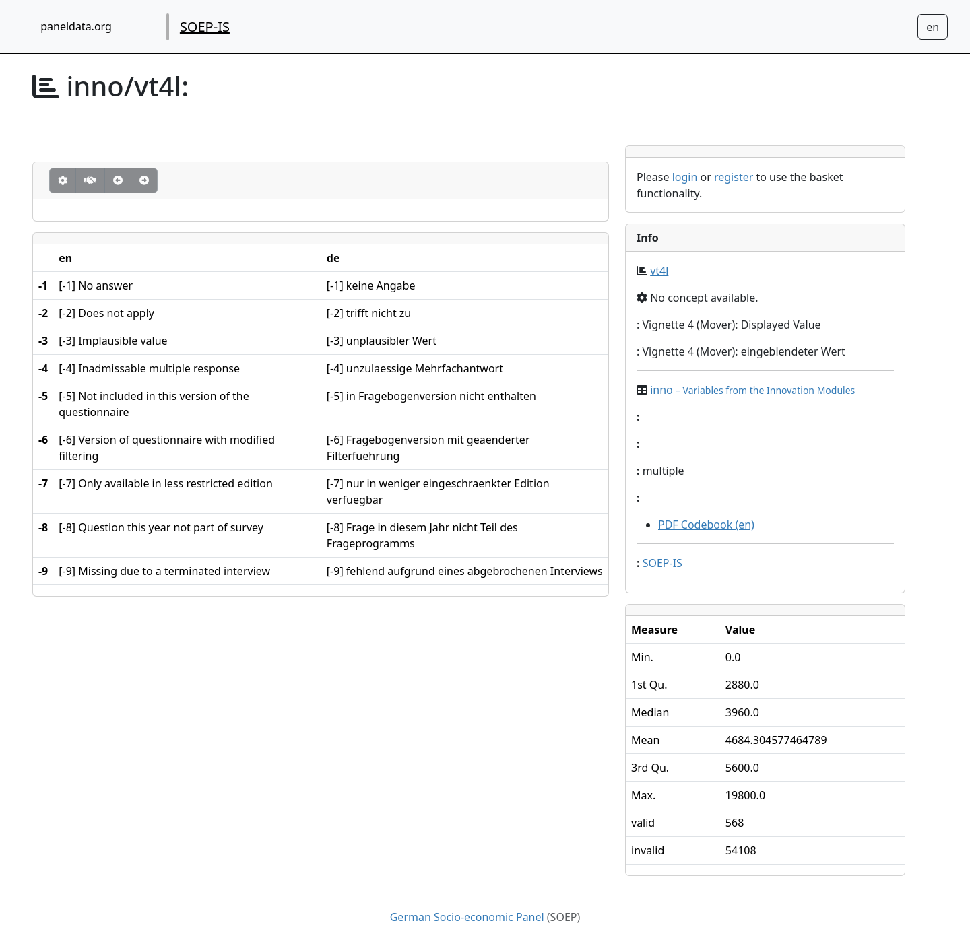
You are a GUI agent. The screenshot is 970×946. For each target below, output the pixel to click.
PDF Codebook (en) (706, 524)
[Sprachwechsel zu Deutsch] (932, 27)
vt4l (659, 270)
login (685, 177)
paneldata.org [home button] (76, 26)
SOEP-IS (205, 27)
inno (752, 389)
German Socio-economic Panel (467, 917)
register (733, 177)
